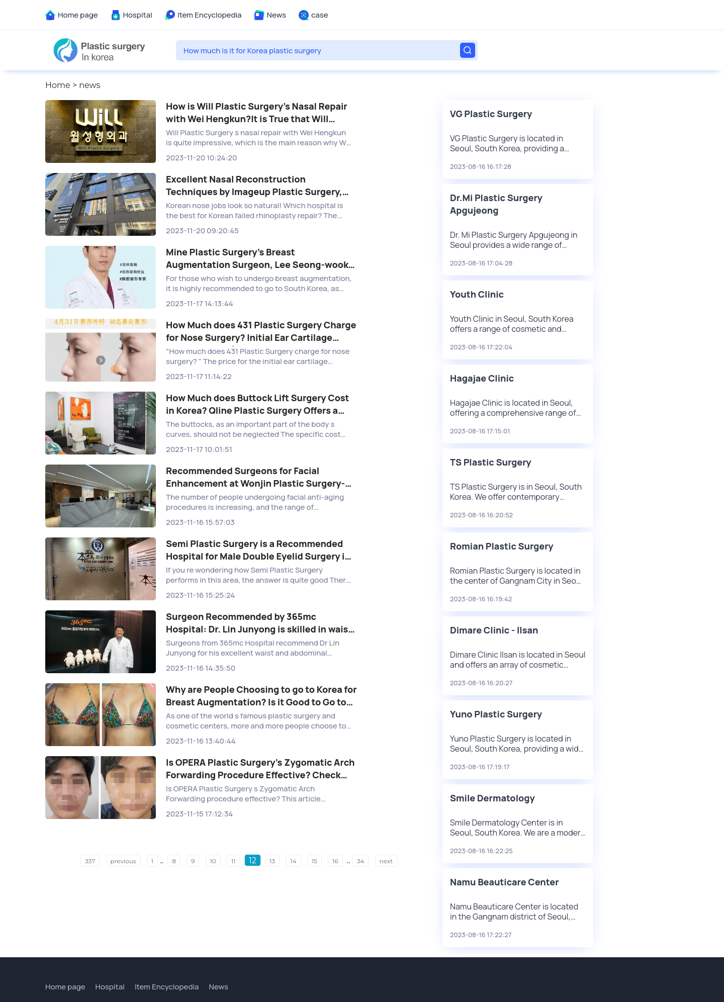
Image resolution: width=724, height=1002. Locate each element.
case (319, 15)
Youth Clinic (477, 294)
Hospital (137, 15)
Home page (78, 15)
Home (57, 85)
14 (293, 861)
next (386, 861)
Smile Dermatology (492, 798)
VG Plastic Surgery (491, 114)
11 (233, 861)
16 (335, 861)
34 (361, 861)
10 (213, 861)
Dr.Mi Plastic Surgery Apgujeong (496, 204)
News (276, 15)
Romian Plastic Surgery (502, 546)
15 (314, 861)
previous (123, 861)
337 (90, 861)
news (89, 85)
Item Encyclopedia (209, 15)
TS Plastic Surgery (490, 462)
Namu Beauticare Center (504, 882)
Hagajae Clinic (482, 378)
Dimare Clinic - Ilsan (494, 630)
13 (272, 861)
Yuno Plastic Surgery (496, 714)
